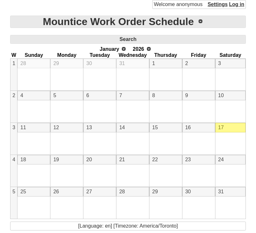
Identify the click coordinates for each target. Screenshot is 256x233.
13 (89, 127)
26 (56, 191)
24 (221, 159)
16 (188, 127)
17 (221, 127)
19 (56, 159)
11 (23, 127)
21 (122, 159)
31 (122, 63)
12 (56, 127)
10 (221, 95)
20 (89, 159)
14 (122, 127)
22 (155, 159)
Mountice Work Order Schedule (118, 21)
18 (23, 159)
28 (23, 63)
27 (89, 191)
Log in (236, 4)
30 (89, 63)
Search (128, 39)
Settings (217, 4)
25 (23, 191)
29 (56, 63)
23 (188, 159)
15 (155, 127)
